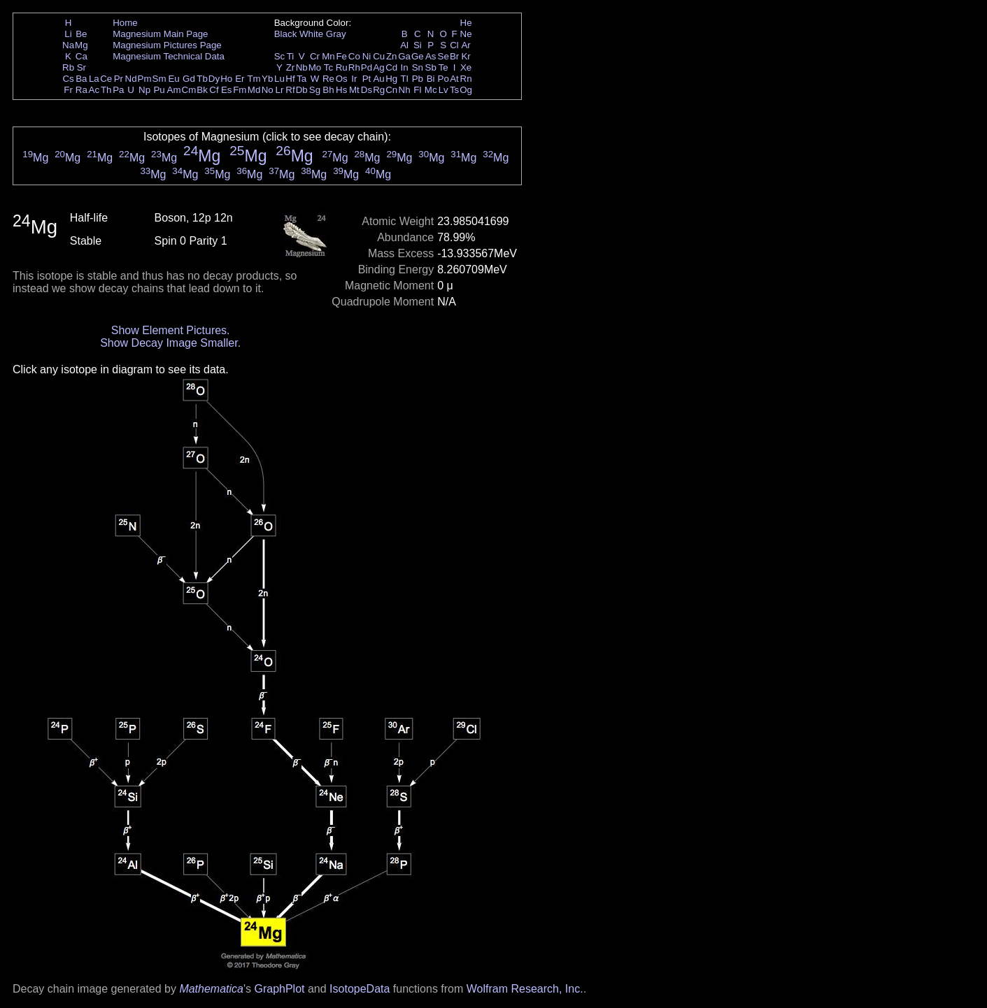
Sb (430, 67)
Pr (118, 78)
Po (443, 78)
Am (174, 90)
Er (239, 78)
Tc (328, 67)
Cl (454, 45)
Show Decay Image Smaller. (170, 343)
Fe (341, 56)
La (94, 78)
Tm (253, 78)
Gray (336, 34)
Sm (159, 78)
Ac (94, 90)
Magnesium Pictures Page (167, 45)
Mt (354, 90)
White (311, 34)
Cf (213, 90)
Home (125, 22)
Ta (301, 78)
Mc (431, 90)
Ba (81, 78)
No (268, 90)
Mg (81, 45)
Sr (81, 67)
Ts (454, 90)
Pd (366, 67)
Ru (342, 67)
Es (226, 90)
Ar (465, 45)
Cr (315, 56)
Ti (290, 56)
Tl (405, 78)
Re (328, 78)
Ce (106, 78)
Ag (378, 67)
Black (285, 34)
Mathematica (211, 989)
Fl (417, 90)
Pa (118, 90)
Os (342, 78)
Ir (354, 78)
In (405, 67)
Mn (328, 56)
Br (454, 56)
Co (354, 56)
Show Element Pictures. (170, 330)
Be (81, 34)
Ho (226, 78)
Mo (315, 67)
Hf (289, 78)
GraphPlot (279, 989)
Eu (173, 78)
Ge (417, 56)
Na (68, 45)
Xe (465, 67)
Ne (466, 34)
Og (466, 90)
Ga (404, 56)
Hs (341, 90)
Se (443, 56)
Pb (417, 78)
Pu (158, 90)
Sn (417, 67)
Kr (465, 56)
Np (144, 90)
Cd (391, 67)
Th (106, 90)
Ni (366, 56)
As (430, 56)
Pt (366, 78)
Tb (202, 78)
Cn (391, 90)
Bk (202, 90)
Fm (239, 90)
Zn (391, 56)
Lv (443, 90)
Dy (214, 78)
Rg (379, 90)
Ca (81, 56)
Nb (302, 67)
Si (417, 45)
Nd (131, 78)
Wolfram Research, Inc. (525, 989)
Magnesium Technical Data (169, 56)
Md (254, 90)
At (454, 78)
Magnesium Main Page (160, 34)
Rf (289, 90)
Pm (145, 78)
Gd (189, 78)
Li (67, 34)
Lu (279, 78)
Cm (189, 90)
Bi (431, 78)
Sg (314, 90)
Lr (280, 90)
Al (404, 45)
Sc (279, 56)
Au (378, 78)
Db (302, 90)
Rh (354, 67)
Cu (379, 56)
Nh (405, 90)
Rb (68, 67)
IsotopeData (359, 989)
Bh (328, 90)
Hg (391, 78)
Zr (290, 67)
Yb (267, 78)
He (466, 22)
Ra (81, 90)
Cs (67, 78)
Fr (68, 90)
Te (443, 67)
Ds (366, 90)
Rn (466, 78)
